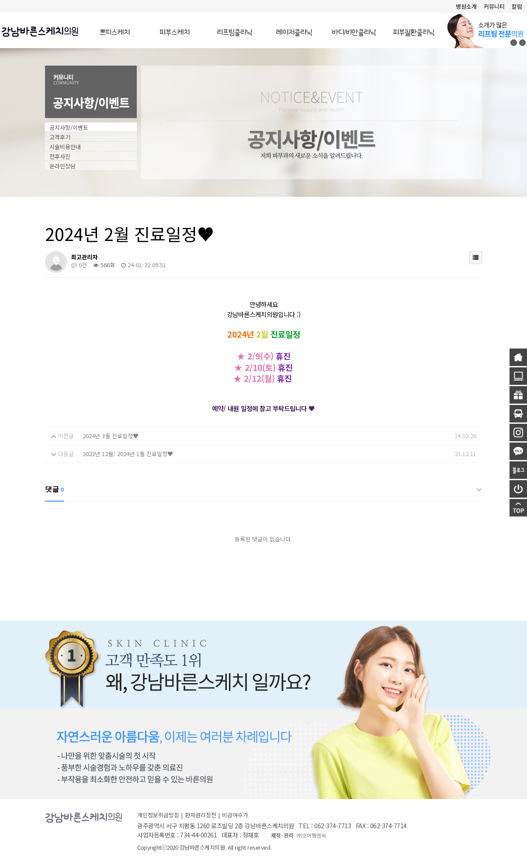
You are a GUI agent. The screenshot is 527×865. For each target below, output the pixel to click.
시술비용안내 (65, 147)
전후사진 (59, 156)
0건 (79, 265)
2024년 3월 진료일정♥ (111, 436)
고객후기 (59, 137)
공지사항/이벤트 (68, 127)
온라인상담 (62, 166)
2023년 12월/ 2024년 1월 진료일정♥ (128, 454)
